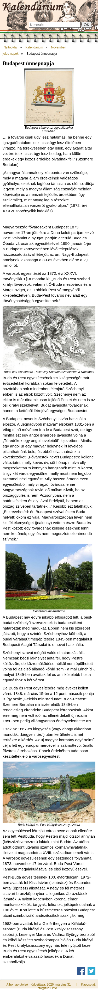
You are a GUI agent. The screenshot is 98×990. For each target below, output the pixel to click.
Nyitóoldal (11, 47)
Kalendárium (34, 47)
